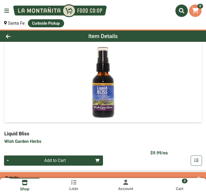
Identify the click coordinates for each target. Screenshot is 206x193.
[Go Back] (29, 36)
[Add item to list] (196, 160)
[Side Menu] (6, 10)
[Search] (181, 11)
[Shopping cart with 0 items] (195, 10)
